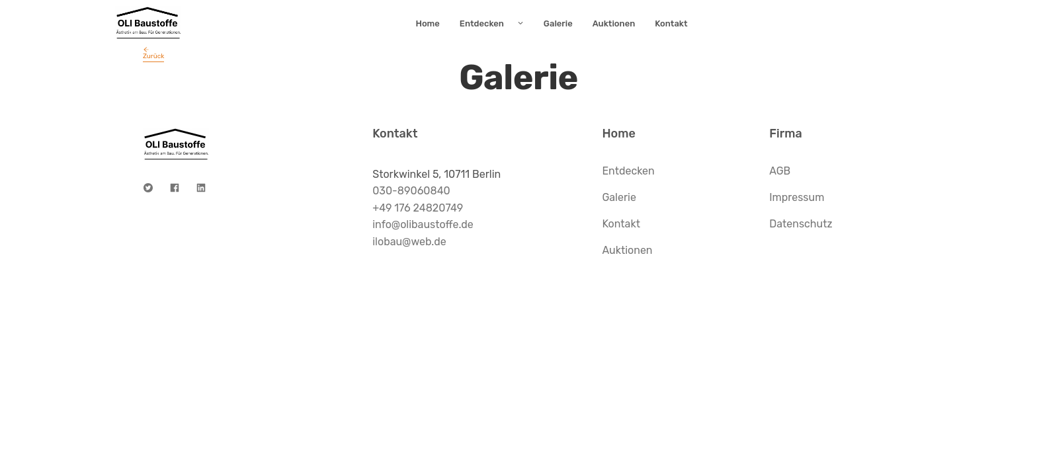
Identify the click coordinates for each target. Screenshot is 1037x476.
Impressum (796, 197)
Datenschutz (800, 224)
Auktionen (627, 250)
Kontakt (621, 224)
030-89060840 (411, 190)
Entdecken (628, 171)
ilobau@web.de (409, 241)
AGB (779, 171)
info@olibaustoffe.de (423, 224)
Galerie (619, 197)
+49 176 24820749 (417, 208)
